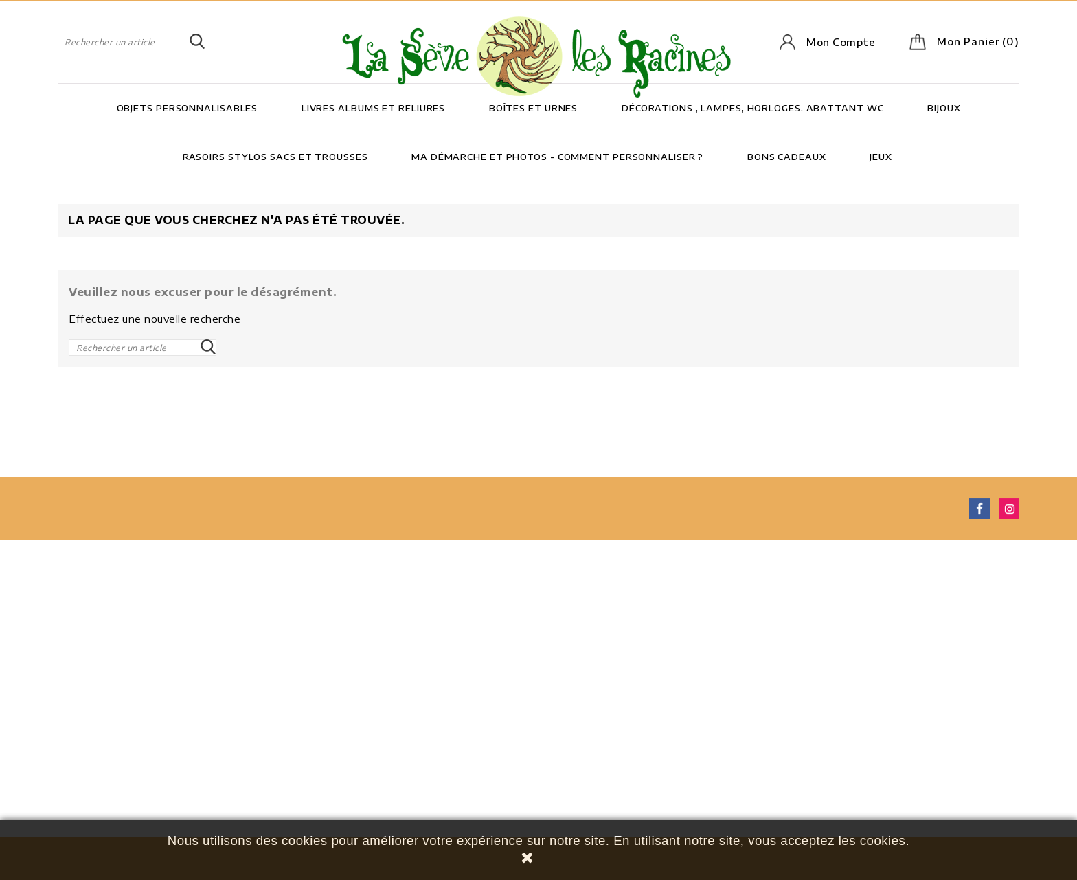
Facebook (979, 511)
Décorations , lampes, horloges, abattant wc (753, 107)
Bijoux (943, 107)
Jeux (881, 156)
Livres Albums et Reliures (374, 107)
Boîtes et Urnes (533, 107)
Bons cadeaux (786, 156)
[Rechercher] (131, 42)
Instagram (1009, 511)
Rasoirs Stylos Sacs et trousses (275, 156)
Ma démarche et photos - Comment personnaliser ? (557, 156)
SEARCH (197, 42)
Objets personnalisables (187, 107)
